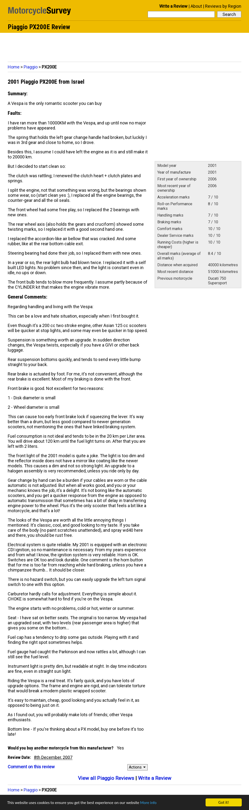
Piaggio (31, 66)
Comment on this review (31, 766)
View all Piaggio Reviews (106, 778)
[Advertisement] (125, 46)
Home (14, 66)
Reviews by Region (223, 6)
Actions (138, 767)
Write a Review (173, 6)
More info (148, 802)
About (196, 6)
